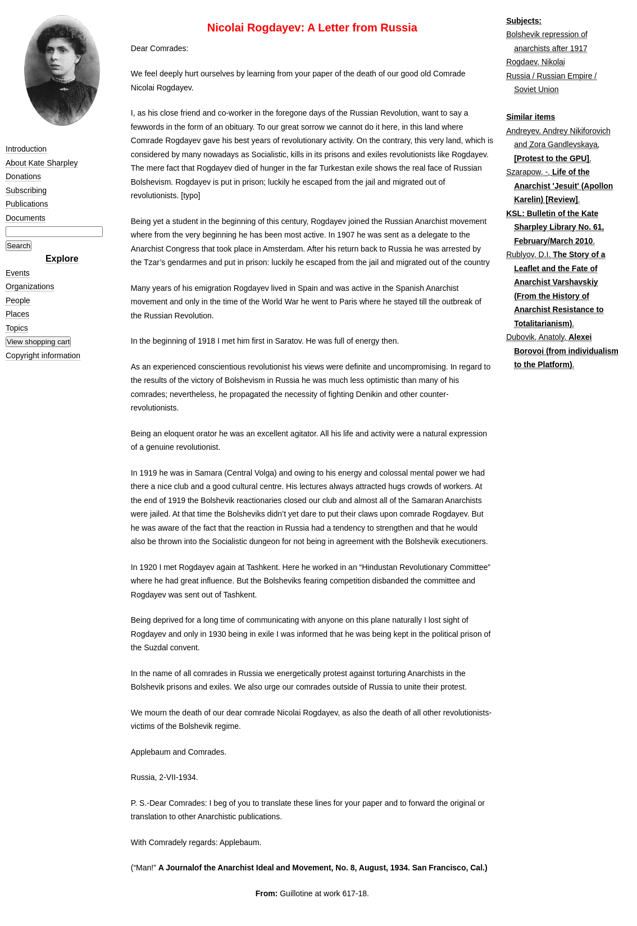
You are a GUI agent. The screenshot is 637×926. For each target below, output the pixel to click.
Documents (26, 217)
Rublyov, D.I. (528, 254)
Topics (17, 327)
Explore (62, 258)
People (18, 300)
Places (17, 313)
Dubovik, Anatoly (535, 336)
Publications (27, 203)
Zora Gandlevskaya (563, 144)
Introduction (26, 148)
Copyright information (43, 355)
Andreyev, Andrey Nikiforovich (558, 130)
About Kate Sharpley (42, 162)
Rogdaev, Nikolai (535, 61)
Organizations (30, 286)
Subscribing (26, 190)
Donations (23, 176)
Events (18, 272)
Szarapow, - (527, 171)
